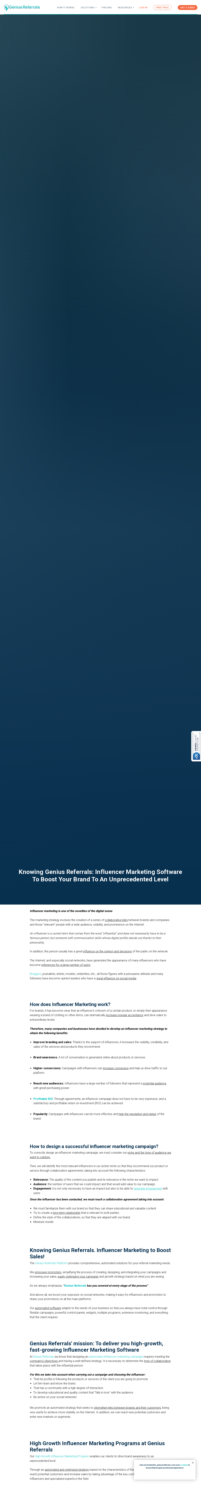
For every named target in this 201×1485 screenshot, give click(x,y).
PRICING (107, 7)
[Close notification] (193, 1463)
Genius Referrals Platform (51, 1263)
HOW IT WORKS (66, 7)
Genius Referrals (43, 1356)
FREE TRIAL (162, 7)
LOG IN (143, 7)
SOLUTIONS (88, 7)
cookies (184, 1465)
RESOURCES (125, 7)
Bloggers (35, 974)
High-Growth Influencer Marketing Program (62, 1456)
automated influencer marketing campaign (116, 1356)
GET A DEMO (187, 7)
